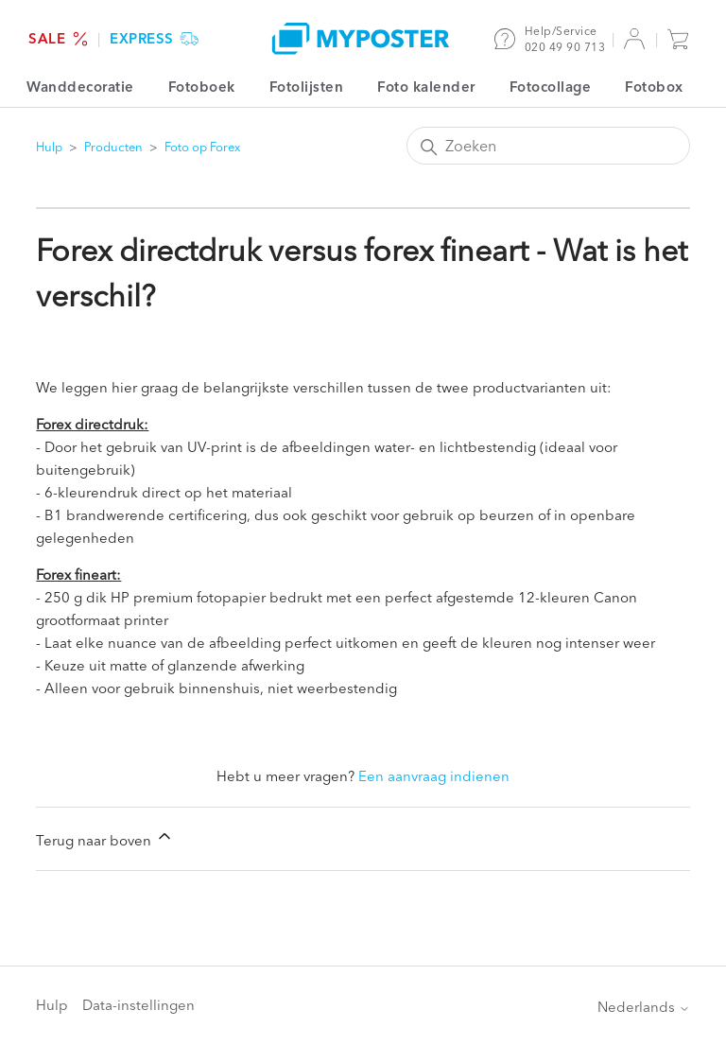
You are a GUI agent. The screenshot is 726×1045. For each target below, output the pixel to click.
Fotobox (654, 87)
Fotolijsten (306, 87)
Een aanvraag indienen (434, 776)
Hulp (49, 146)
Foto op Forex (202, 146)
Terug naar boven (105, 838)
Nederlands (643, 1007)
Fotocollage (551, 87)
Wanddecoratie (80, 87)
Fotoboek (201, 87)
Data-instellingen (138, 1005)
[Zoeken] (548, 146)
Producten (113, 146)
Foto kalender (426, 87)
